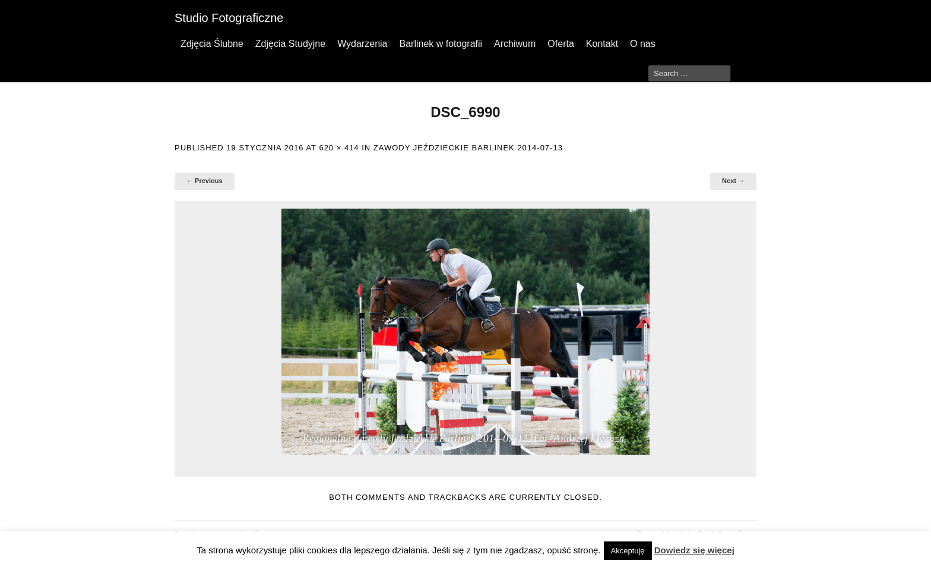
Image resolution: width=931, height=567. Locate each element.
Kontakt (602, 44)
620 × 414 (339, 147)
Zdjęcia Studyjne (290, 44)
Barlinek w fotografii (440, 44)
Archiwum (515, 44)
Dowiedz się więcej (694, 550)
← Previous (204, 180)
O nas (643, 44)
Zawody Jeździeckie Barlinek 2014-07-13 (468, 147)
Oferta (560, 44)
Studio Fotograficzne (229, 17)
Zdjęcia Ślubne (211, 44)
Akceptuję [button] (628, 550)
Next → (733, 180)
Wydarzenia (362, 44)
